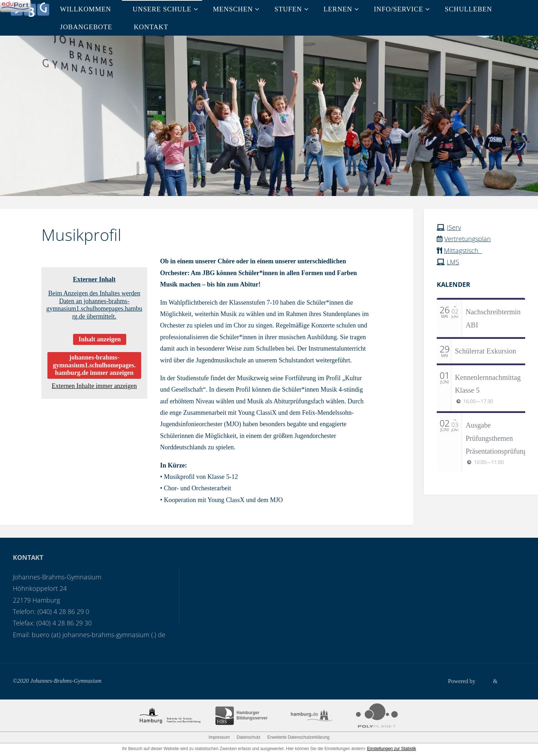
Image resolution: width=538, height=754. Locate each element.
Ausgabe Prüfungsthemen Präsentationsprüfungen (500, 438)
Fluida (483, 681)
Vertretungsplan (467, 238)
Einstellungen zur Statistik (391, 748)
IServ (454, 227)
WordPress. (512, 681)
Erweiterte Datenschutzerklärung (298, 736)
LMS (453, 262)
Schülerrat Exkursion (485, 351)
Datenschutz (249, 736)
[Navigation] (15, 5)
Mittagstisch (463, 250)
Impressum (219, 736)
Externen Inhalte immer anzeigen (94, 385)
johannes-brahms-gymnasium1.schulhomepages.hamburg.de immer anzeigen (94, 365)
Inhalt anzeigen (99, 339)
